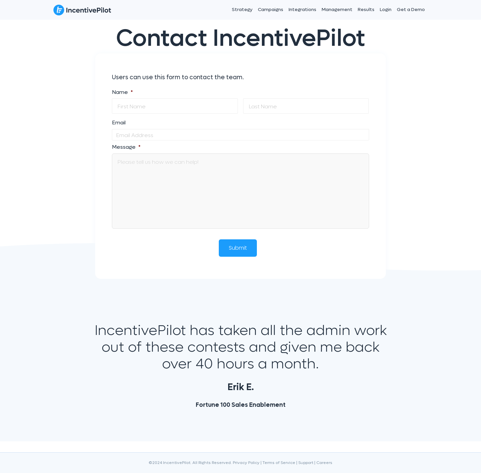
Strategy (242, 9)
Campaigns (270, 9)
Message (126, 147)
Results (366, 9)
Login (385, 9)
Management (337, 9)
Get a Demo (411, 9)
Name (122, 92)
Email (119, 122)
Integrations (302, 9)
